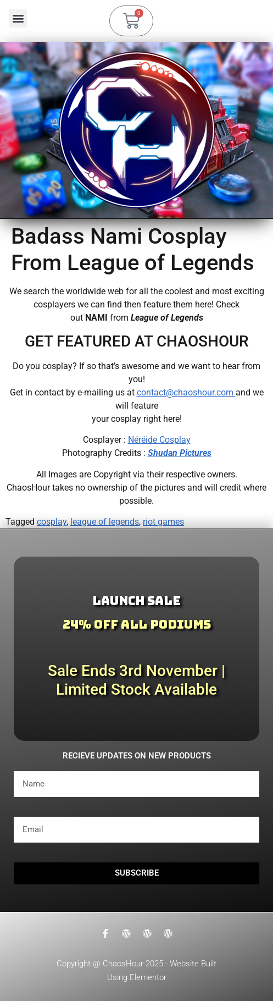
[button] (18, 18)
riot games (163, 521)
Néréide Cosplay (159, 440)
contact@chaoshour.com (186, 392)
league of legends (104, 521)
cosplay (51, 521)
